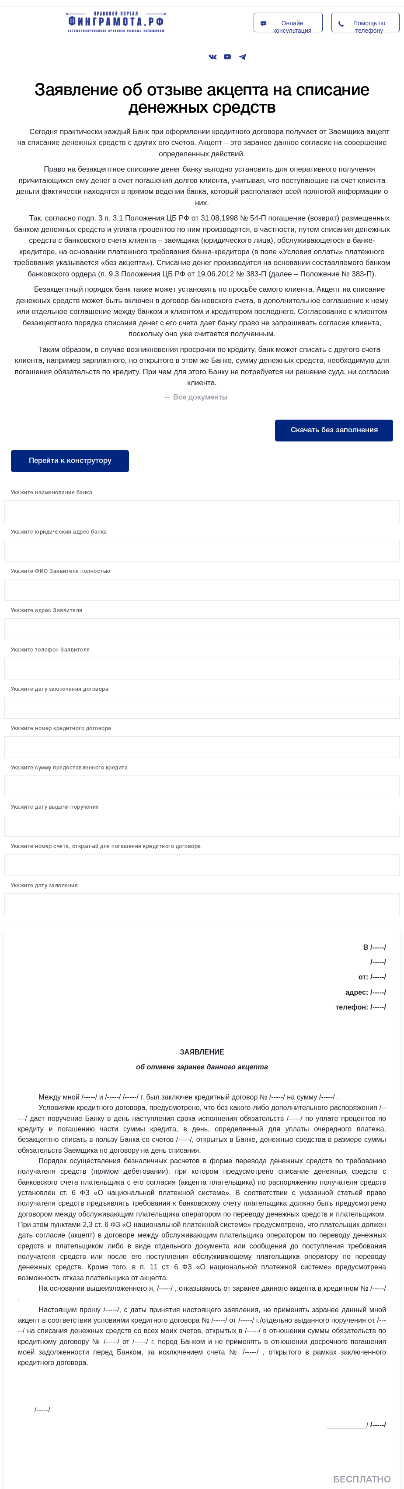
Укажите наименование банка (51, 492)
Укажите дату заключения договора (59, 689)
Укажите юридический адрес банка (59, 532)
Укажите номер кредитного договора (61, 728)
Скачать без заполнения (334, 430)
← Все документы (195, 397)
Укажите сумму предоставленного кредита (69, 767)
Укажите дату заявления (44, 885)
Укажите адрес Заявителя (47, 610)
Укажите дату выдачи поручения (55, 807)
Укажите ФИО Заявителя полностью (61, 571)
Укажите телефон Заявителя (50, 650)
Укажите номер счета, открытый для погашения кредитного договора (106, 846)
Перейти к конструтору (70, 461)
